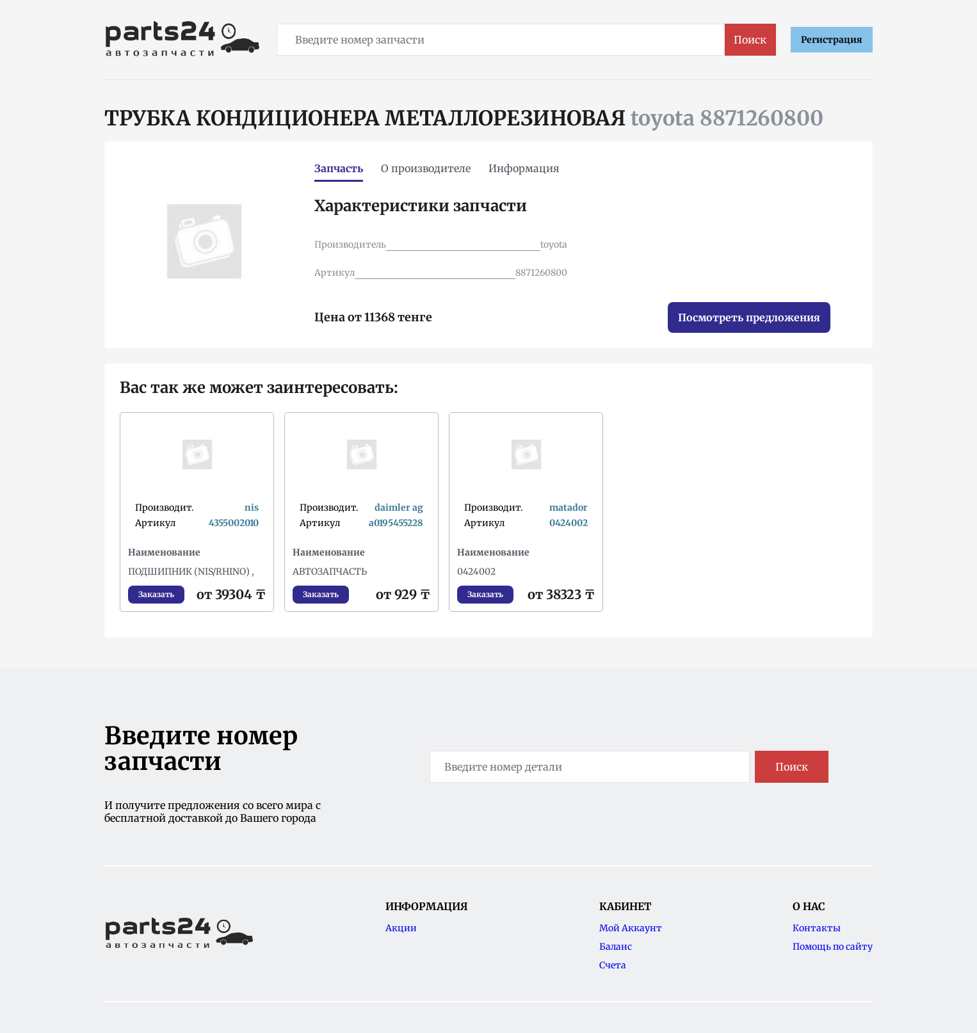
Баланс (615, 946)
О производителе (426, 168)
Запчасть (338, 168)
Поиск (750, 39)
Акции (401, 928)
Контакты (817, 928)
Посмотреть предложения (749, 317)
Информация (524, 168)
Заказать (156, 594)
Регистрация (831, 39)
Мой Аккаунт (630, 928)
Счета (612, 965)
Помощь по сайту (833, 946)
